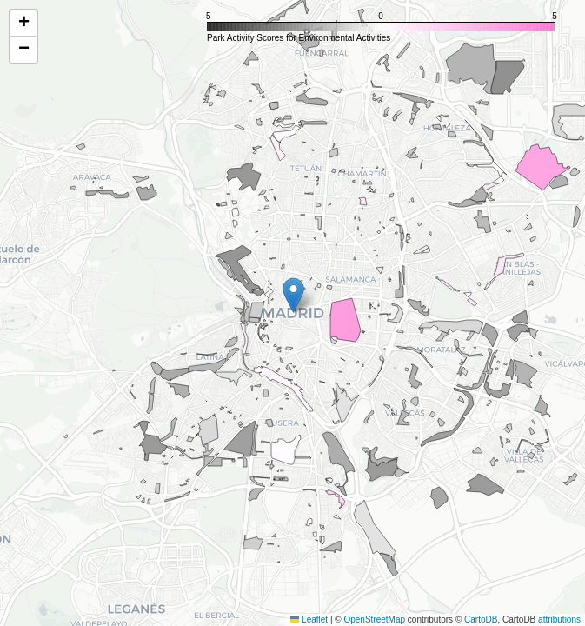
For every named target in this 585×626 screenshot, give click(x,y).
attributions (559, 619)
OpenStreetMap (374, 619)
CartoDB (480, 619)
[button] (293, 295)
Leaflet (309, 619)
